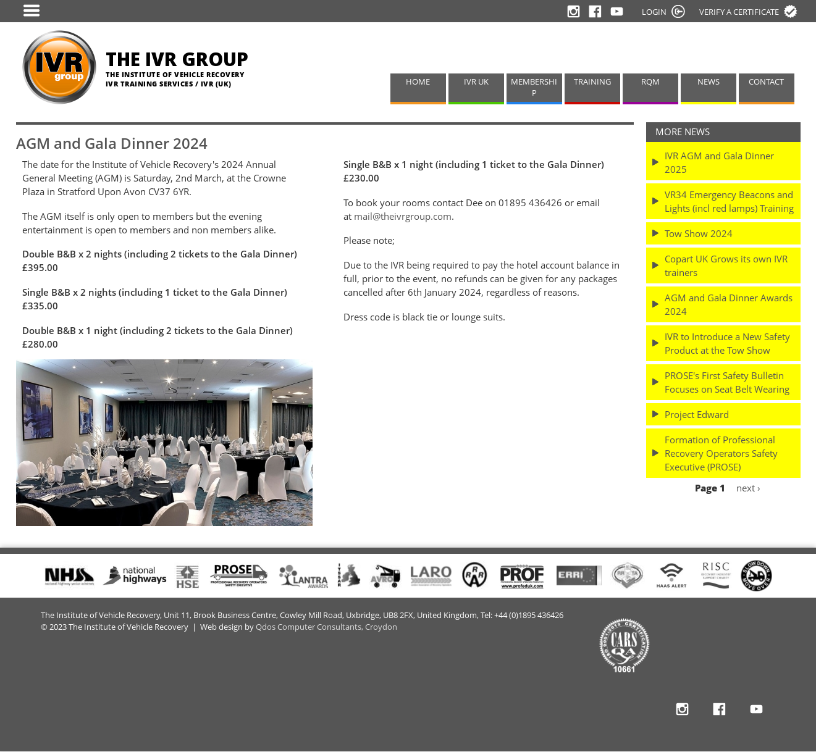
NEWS (708, 82)
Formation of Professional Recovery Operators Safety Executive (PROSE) (721, 453)
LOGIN (654, 11)
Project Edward (697, 414)
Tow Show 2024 (699, 233)
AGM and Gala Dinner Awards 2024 (729, 304)
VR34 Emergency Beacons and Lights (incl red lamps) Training (729, 201)
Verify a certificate (739, 11)
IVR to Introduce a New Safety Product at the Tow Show (727, 343)
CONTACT (766, 82)
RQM (650, 82)
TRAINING (592, 82)
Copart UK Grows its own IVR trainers (726, 265)
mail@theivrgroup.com (403, 216)
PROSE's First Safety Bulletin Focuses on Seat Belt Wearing (727, 382)
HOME (418, 82)
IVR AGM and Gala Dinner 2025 (719, 162)
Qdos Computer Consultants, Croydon (326, 627)
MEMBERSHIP (534, 88)
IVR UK (476, 82)
